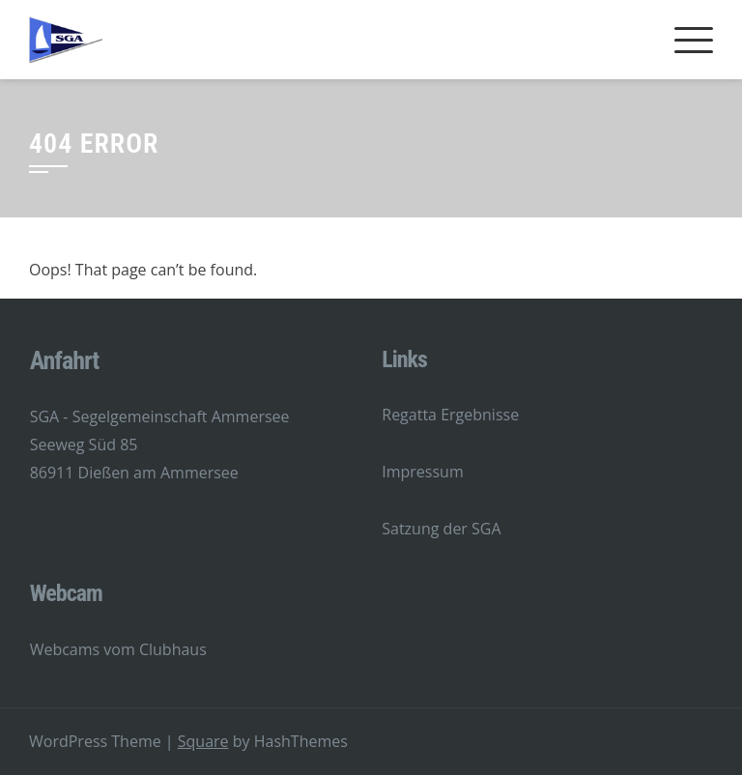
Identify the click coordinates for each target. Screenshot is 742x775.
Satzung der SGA (441, 528)
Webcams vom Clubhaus (118, 649)
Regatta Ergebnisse (450, 414)
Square (203, 741)
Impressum (422, 471)
